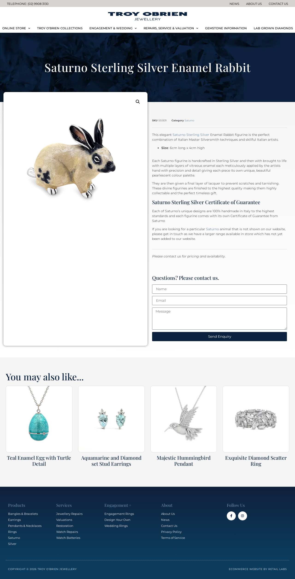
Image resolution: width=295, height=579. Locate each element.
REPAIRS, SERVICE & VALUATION (171, 28)
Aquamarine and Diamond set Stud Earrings (111, 460)
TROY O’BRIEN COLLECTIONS (60, 28)
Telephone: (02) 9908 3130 (28, 4)
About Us (254, 4)
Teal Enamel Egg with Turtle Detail (39, 460)
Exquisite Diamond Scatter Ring (256, 460)
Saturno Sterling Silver (191, 135)
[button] (138, 102)
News (234, 4)
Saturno (189, 120)
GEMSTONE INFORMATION (226, 28)
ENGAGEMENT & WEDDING (113, 28)
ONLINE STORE (16, 28)
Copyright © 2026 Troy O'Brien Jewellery (42, 569)
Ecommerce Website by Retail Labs (258, 569)
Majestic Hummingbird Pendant (184, 460)
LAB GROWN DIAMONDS (273, 28)
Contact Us (278, 4)
